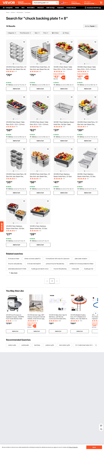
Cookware (27, 12)
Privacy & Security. (73, 447)
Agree (94, 447)
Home (7, 12)
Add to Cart (16, 89)
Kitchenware (20, 12)
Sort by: (87, 26)
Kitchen (13, 12)
